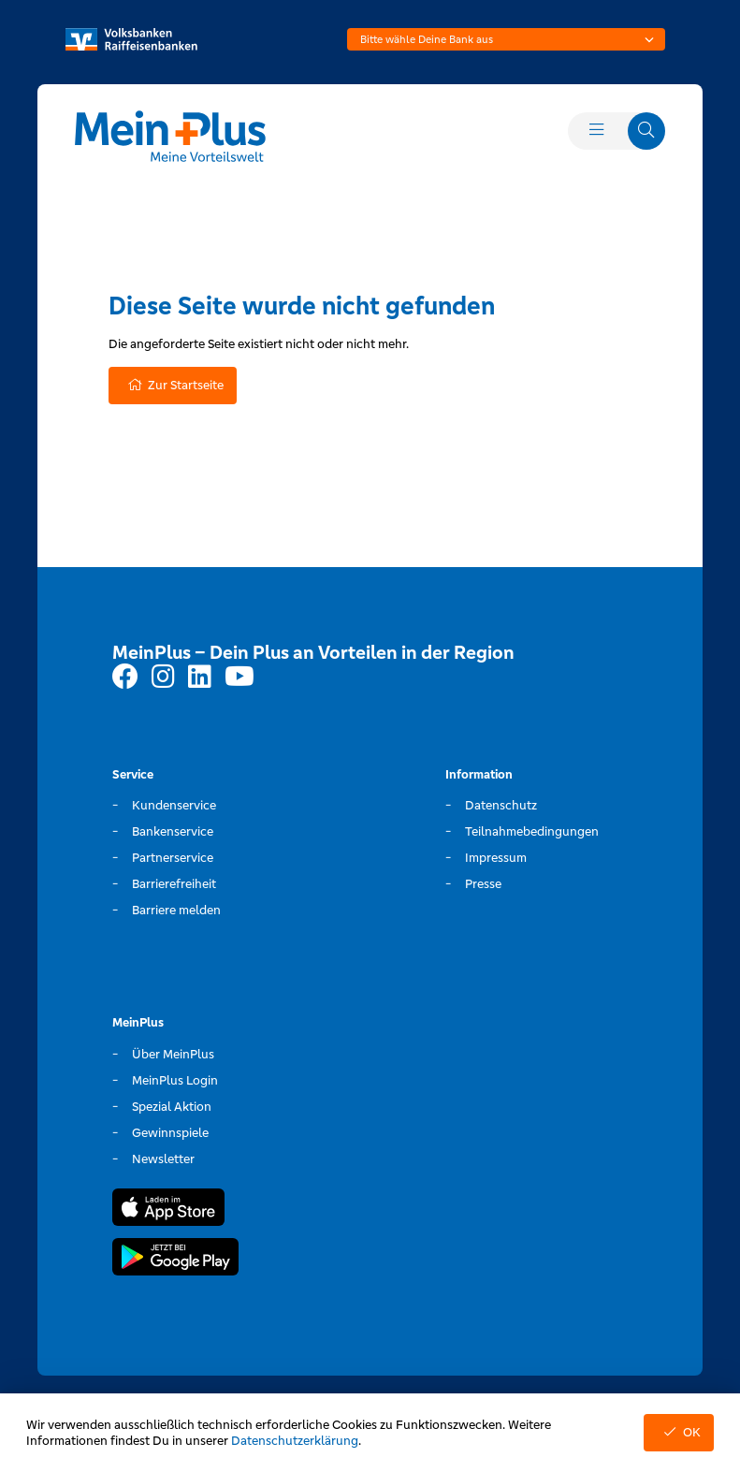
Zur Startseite (173, 385)
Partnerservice (172, 858)
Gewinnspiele (170, 1133)
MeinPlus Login (175, 1080)
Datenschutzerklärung (294, 1441)
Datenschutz (501, 805)
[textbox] (506, 39)
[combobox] (506, 39)
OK (679, 1432)
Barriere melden (176, 910)
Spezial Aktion (171, 1107)
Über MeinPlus (173, 1054)
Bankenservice (172, 831)
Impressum (496, 858)
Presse (483, 884)
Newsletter (163, 1159)
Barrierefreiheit (174, 884)
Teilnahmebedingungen (532, 831)
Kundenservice (174, 805)
